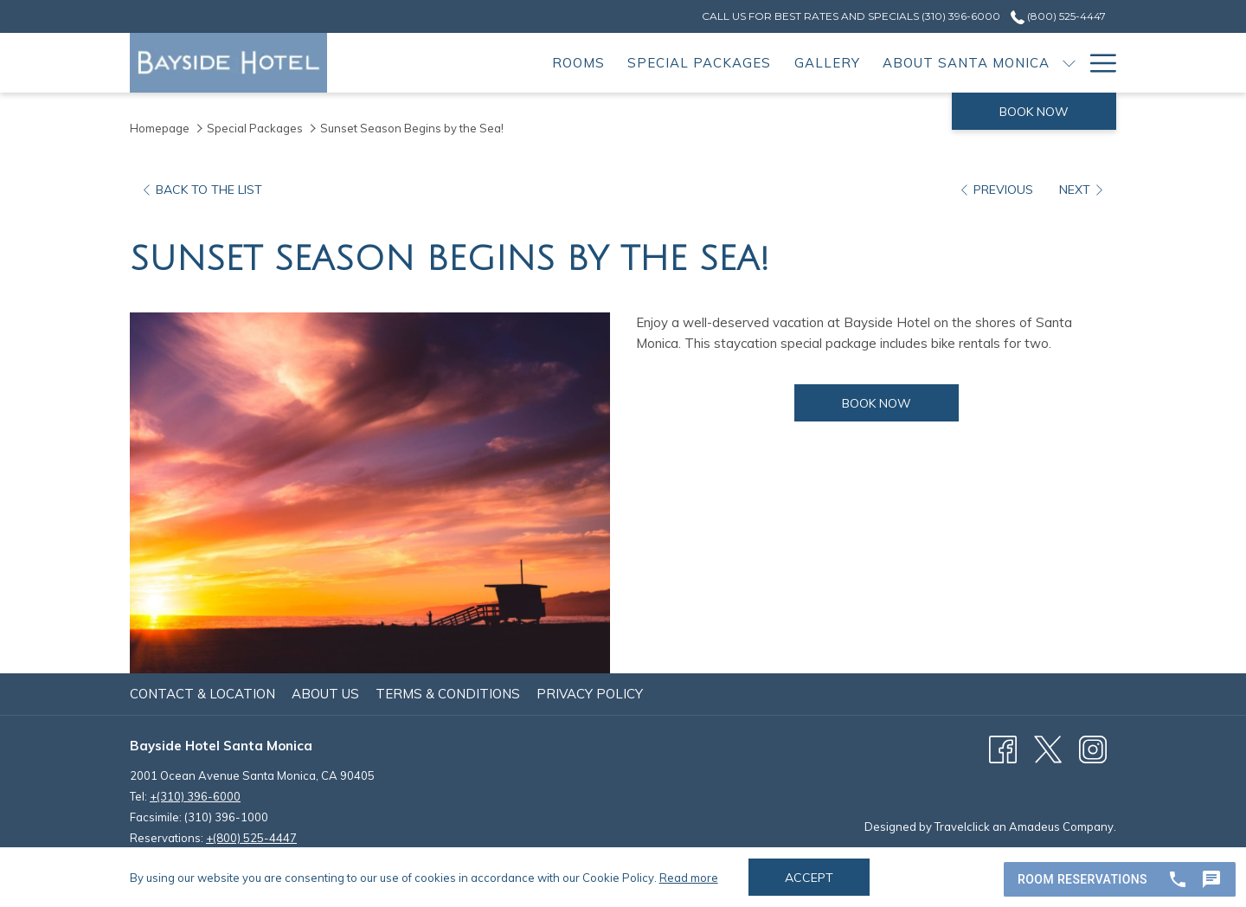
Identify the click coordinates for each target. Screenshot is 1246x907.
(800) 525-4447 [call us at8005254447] (1058, 16)
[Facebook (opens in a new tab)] (1003, 748)
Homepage (159, 128)
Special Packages (255, 128)
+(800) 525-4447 (251, 838)
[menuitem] (578, 63)
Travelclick (962, 826)
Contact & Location (202, 693)
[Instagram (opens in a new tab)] (1093, 748)
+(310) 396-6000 (195, 796)
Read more (688, 877)
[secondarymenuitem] (851, 16)
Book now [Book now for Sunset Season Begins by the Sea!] (900, 403)
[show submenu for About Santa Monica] (1069, 63)
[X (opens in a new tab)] (1048, 748)
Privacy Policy (589, 693)
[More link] (1096, 63)
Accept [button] (809, 877)
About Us (325, 693)
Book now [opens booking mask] (1034, 111)
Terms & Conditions (448, 693)
